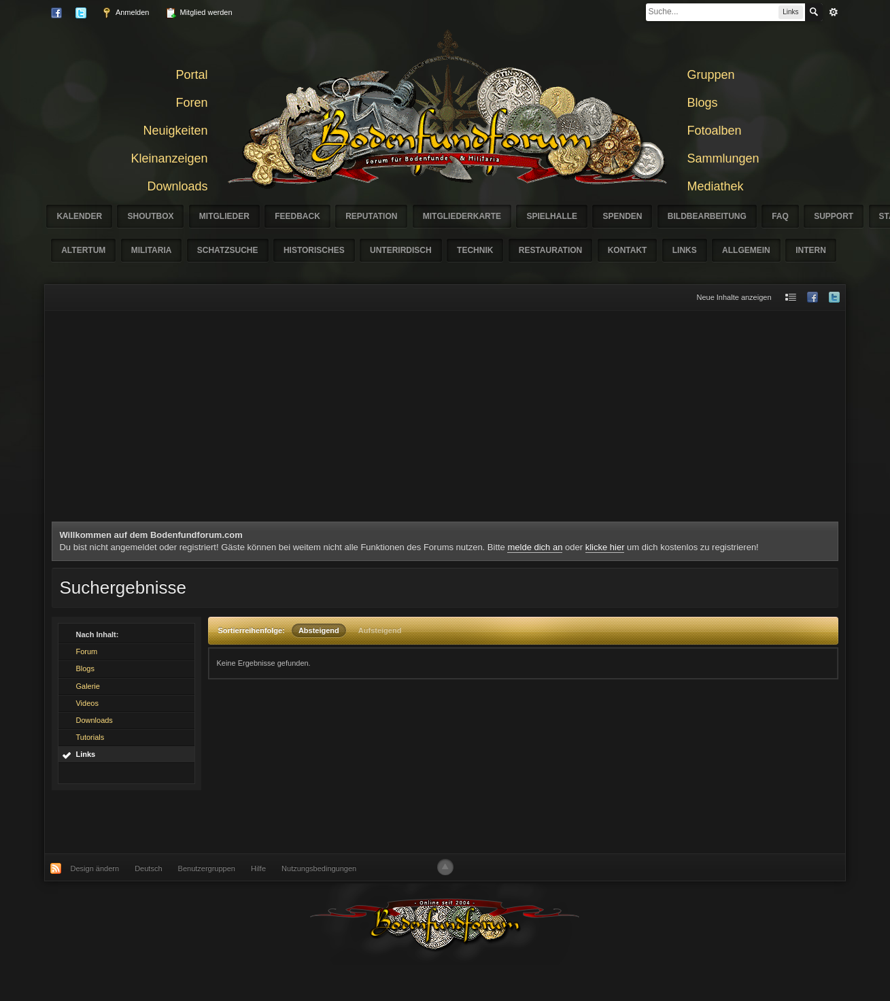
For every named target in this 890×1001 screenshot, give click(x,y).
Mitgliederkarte (462, 216)
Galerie (87, 686)
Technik (475, 250)
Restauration (551, 250)
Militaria (151, 250)
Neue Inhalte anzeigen (733, 297)
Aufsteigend (380, 630)
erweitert (833, 12)
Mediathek (715, 186)
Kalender (79, 216)
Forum (86, 651)
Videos (86, 703)
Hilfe (258, 868)
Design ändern (95, 868)
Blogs (702, 102)
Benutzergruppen (206, 868)
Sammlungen (723, 158)
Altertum (83, 250)
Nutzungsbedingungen (318, 868)
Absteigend (318, 630)
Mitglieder (224, 216)
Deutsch (148, 868)
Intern (810, 250)
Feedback (297, 216)
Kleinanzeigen (169, 158)
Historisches (314, 250)
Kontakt (627, 250)
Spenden (622, 216)
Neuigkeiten (175, 130)
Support (833, 216)
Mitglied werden (198, 12)
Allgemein (746, 250)
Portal (191, 75)
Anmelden (125, 12)
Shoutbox (150, 216)
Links (684, 250)
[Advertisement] (445, 419)
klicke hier (605, 547)
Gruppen (711, 75)
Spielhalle (551, 216)
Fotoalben (714, 130)
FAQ (780, 216)
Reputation (371, 216)
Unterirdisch (401, 250)
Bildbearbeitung (707, 216)
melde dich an (534, 547)
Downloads (177, 186)
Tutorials (89, 737)
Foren (191, 102)
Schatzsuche (227, 250)
